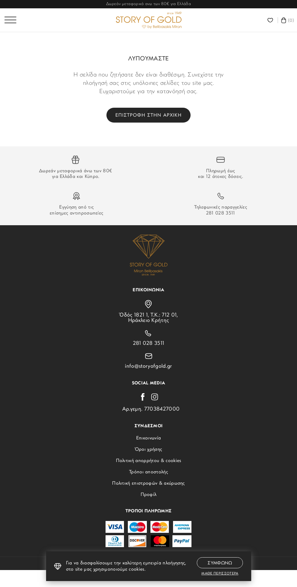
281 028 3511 (220, 213)
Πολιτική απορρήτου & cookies (148, 460)
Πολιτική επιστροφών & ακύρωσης (148, 483)
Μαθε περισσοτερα (219, 573)
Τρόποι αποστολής (148, 472)
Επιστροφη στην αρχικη (148, 115)
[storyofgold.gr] (148, 20)
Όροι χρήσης (148, 449)
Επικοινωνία (148, 438)
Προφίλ (149, 494)
